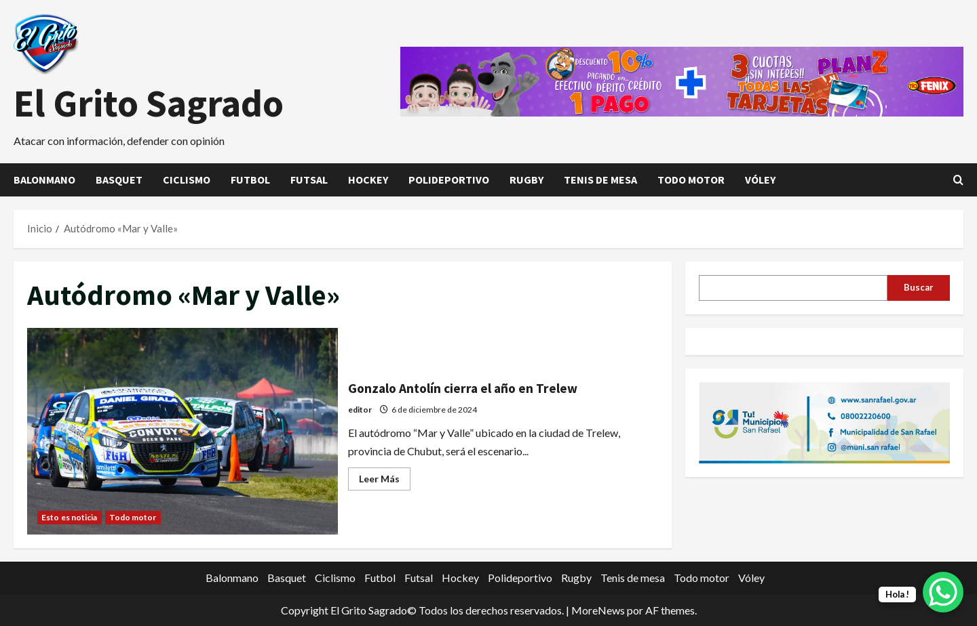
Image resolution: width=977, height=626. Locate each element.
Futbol (250, 179)
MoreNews (598, 610)
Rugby (526, 179)
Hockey (368, 179)
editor (360, 409)
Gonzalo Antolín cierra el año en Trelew (182, 431)
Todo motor (691, 179)
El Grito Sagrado (149, 103)
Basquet (119, 179)
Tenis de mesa (600, 179)
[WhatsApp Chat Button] (943, 592)
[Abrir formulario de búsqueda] (958, 180)
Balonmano (44, 179)
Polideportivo (448, 179)
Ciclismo (186, 179)
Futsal (309, 179)
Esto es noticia (69, 517)
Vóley (760, 179)
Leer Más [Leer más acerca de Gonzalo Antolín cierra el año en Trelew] (384, 481)
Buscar (919, 287)
